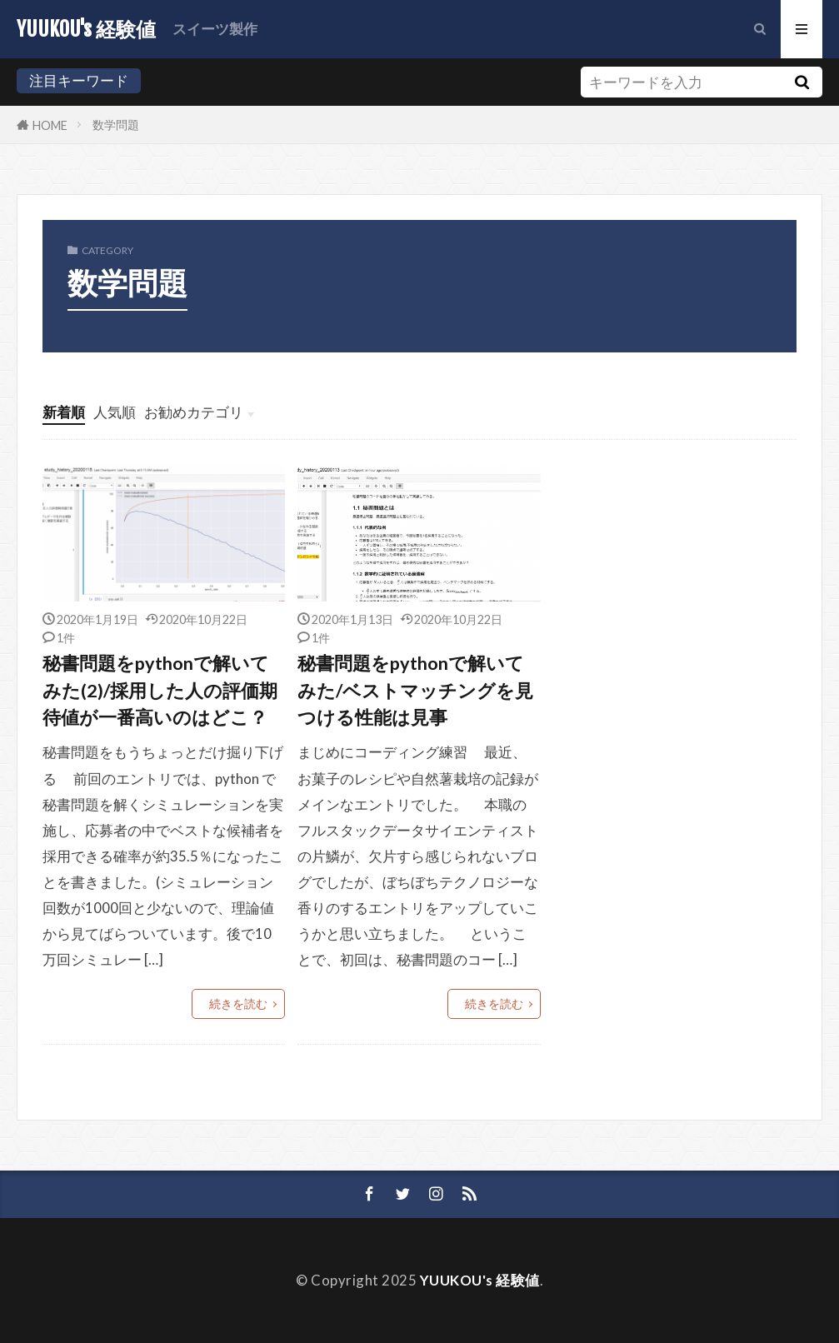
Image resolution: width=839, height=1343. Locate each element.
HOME (49, 124)
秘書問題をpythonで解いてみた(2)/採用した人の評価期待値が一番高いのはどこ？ (159, 690)
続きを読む (238, 1003)
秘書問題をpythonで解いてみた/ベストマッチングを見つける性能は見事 (415, 690)
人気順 (114, 412)
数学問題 (115, 124)
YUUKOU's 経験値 (86, 29)
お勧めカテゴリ (193, 412)
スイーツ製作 (214, 28)
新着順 (63, 412)
